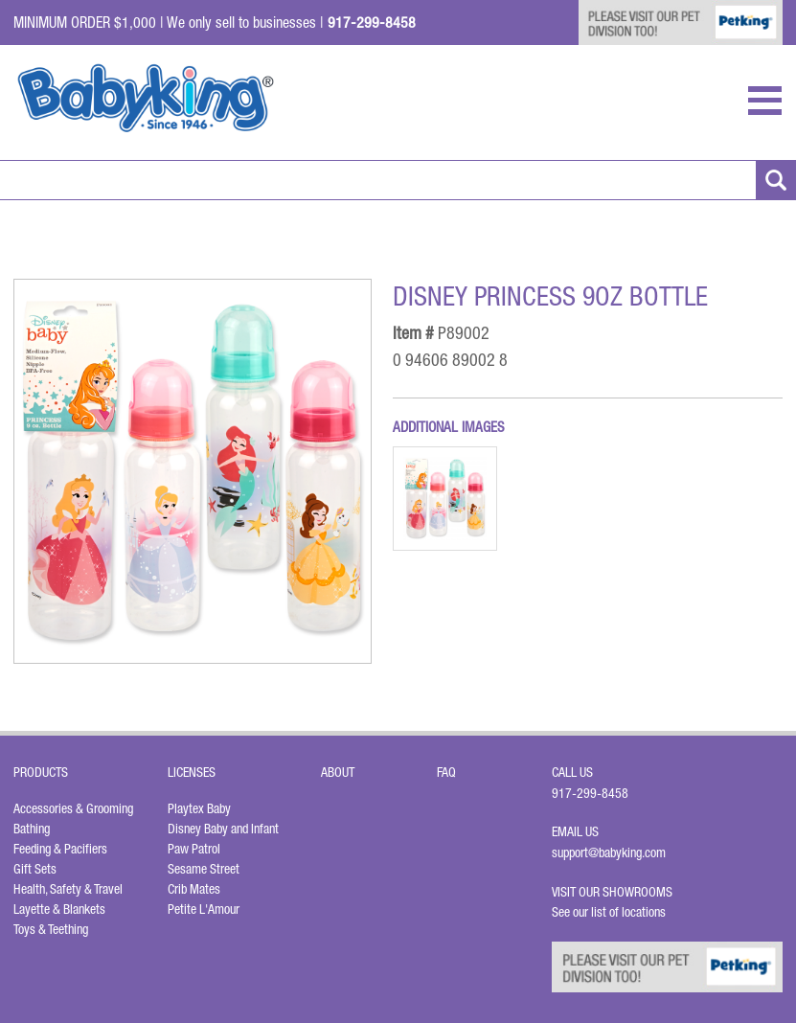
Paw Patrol (194, 848)
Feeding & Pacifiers (60, 848)
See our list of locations (609, 912)
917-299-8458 (590, 793)
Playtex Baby (199, 808)
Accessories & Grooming (73, 808)
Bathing (31, 828)
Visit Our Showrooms (615, 891)
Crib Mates (194, 889)
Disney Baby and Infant (223, 828)
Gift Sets (35, 868)
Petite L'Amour (203, 909)
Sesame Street (203, 868)
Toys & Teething (50, 929)
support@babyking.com (609, 852)
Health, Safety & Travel (68, 889)
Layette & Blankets (59, 909)
